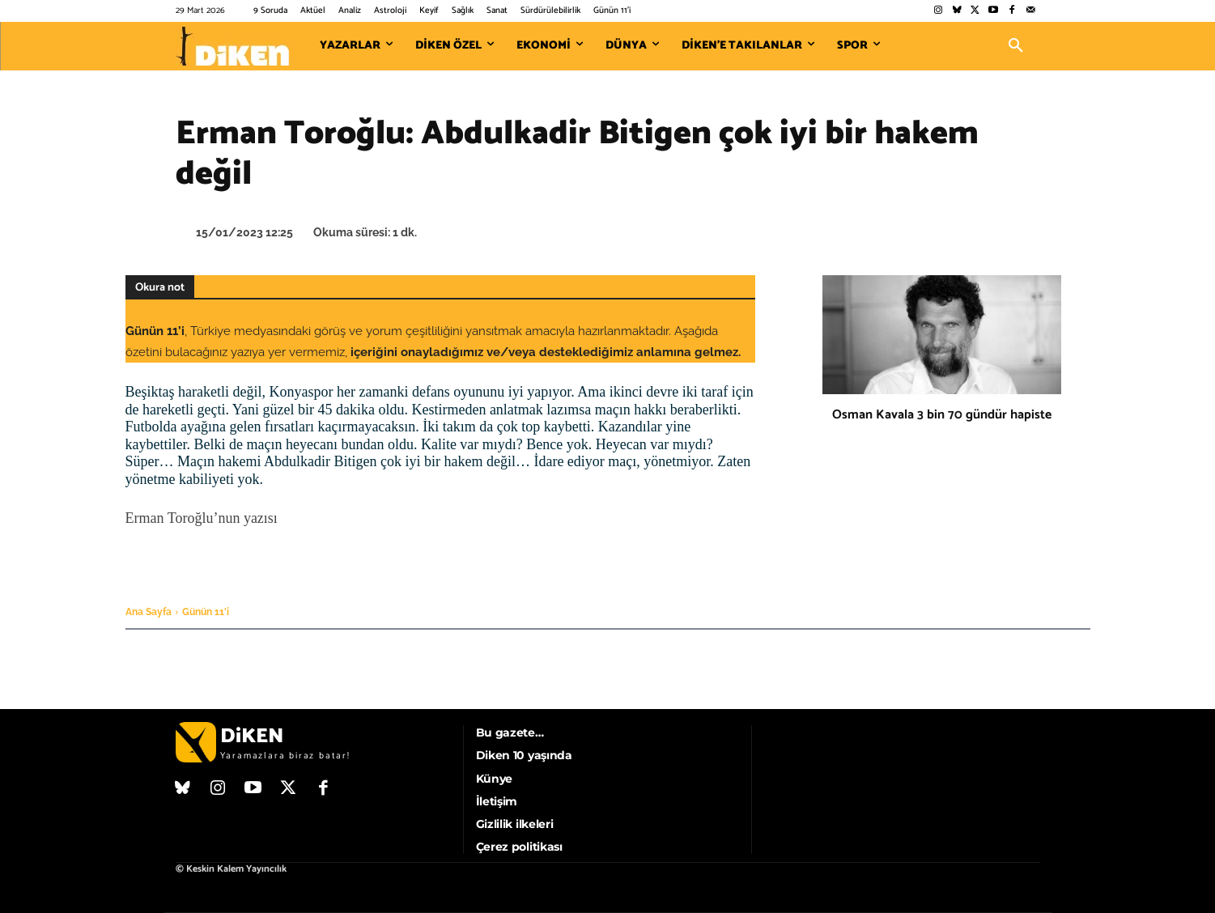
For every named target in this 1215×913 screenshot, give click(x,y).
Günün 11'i (205, 612)
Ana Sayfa (148, 612)
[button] (1016, 46)
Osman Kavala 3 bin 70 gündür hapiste (941, 415)
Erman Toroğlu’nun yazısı (201, 518)
